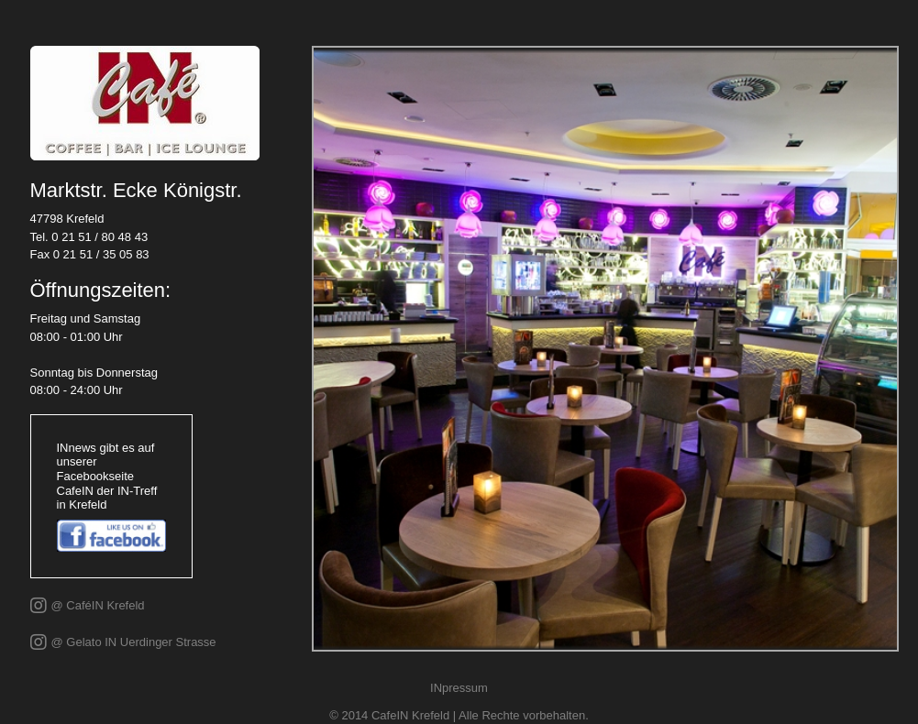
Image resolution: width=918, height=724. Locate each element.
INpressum (459, 688)
